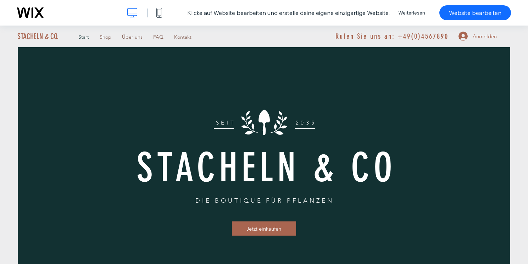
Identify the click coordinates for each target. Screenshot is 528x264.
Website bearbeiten (475, 12)
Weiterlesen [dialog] (411, 13)
